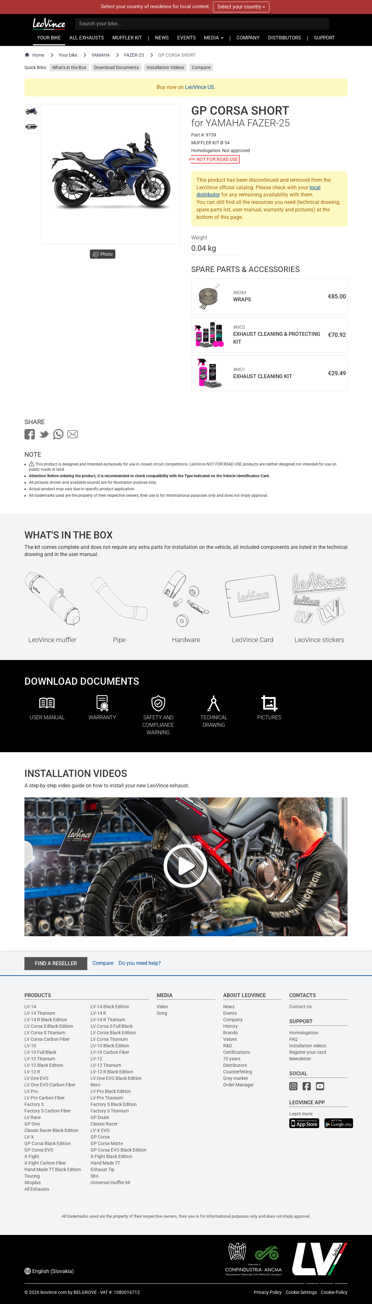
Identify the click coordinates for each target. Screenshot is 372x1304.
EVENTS (186, 38)
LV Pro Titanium (107, 1097)
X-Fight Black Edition (111, 1156)
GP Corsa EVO (38, 1150)
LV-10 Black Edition (110, 1045)
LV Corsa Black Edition (113, 1032)
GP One (32, 1123)
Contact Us (300, 1006)
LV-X (29, 1136)
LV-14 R (98, 1013)
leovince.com (53, 1292)
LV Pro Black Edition (111, 1091)
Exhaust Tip (102, 1169)
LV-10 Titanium (39, 1058)
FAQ (293, 1039)
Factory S (34, 1104)
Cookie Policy (334, 1292)
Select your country (241, 7)
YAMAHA (101, 55)
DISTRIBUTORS (284, 38)
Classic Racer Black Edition (51, 1130)
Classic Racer (104, 1123)
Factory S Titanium (110, 1110)
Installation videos (307, 1045)
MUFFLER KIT (127, 38)
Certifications (236, 1052)
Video (162, 1006)
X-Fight (31, 1156)
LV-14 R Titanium (108, 1019)
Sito (94, 1176)
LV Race (32, 1117)
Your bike (68, 55)
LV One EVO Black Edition (116, 1078)
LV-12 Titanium (106, 1065)
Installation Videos (165, 67)
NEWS (162, 38)
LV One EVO (36, 1078)
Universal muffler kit (110, 1182)
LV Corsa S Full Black (112, 1026)
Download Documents (116, 67)
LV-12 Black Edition (43, 1065)
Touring (32, 1176)
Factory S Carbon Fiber (47, 1110)
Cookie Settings (301, 1292)
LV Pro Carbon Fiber (44, 1097)
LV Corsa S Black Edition (48, 1026)
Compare (201, 67)
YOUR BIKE (49, 38)
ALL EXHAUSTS (86, 38)
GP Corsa (100, 1136)
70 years (231, 1058)
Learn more (300, 1113)
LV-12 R (32, 1071)
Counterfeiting (237, 1071)
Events (230, 1013)
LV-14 (30, 1006)
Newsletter (300, 1058)
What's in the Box (69, 67)
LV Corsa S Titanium (44, 1032)
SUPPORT (324, 38)
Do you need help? (140, 963)
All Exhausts (36, 1189)
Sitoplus (32, 1182)
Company (233, 1019)
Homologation (303, 1032)
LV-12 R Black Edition (112, 1071)
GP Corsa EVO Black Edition (119, 1150)
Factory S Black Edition (114, 1104)
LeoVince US (199, 87)
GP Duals (100, 1117)
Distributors (235, 1065)
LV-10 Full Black (40, 1052)
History (230, 1026)
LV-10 (30, 1045)
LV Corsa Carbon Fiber (47, 1039)
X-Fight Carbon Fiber (45, 1163)
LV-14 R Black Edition (45, 1019)
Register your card (307, 1052)
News (229, 1006)
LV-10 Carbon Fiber (110, 1052)
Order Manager (238, 1084)
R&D (227, 1045)
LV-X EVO (100, 1130)
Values (230, 1039)
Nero (95, 1084)
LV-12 (96, 1058)
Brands (230, 1032)
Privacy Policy (268, 1292)
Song (162, 1013)
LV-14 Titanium (39, 1013)
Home (34, 55)
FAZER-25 (134, 55)
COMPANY (248, 38)
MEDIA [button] (213, 38)
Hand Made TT (105, 1163)
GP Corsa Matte (107, 1143)
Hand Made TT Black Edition (52, 1169)
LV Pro (31, 1091)
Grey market (235, 1078)
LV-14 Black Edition (110, 1006)
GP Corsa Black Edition (47, 1143)
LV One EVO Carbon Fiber (50, 1084)
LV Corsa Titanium (109, 1039)
